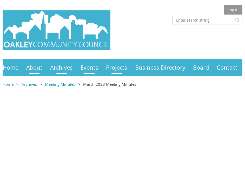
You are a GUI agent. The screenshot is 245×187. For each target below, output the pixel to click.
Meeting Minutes (60, 84)
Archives (29, 84)
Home (8, 84)
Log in (233, 9)
